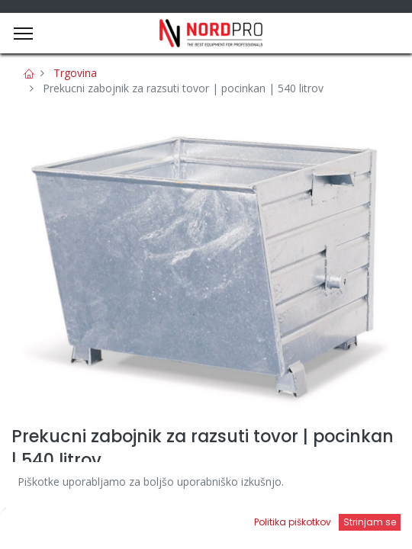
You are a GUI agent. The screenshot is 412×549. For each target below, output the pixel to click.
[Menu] (23, 34)
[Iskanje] (153, 522)
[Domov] (50, 522)
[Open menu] (258, 527)
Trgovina (75, 73)
